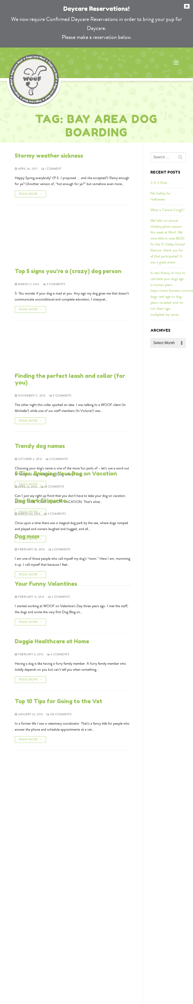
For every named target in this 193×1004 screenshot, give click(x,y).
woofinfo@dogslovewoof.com (97, 900)
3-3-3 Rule (158, 182)
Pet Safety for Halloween (160, 196)
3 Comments (54, 229)
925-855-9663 (96, 892)
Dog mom (27, 521)
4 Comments (58, 654)
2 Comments (59, 535)
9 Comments (60, 295)
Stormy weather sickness (49, 155)
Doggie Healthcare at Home (52, 641)
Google (39, 931)
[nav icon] (176, 63)
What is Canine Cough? (167, 210)
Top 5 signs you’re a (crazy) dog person (68, 215)
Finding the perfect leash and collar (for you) (70, 278)
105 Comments (58, 714)
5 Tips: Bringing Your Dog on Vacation (66, 402)
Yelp (55, 931)
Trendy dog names (40, 342)
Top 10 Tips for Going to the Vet (58, 701)
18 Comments (52, 415)
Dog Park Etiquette (40, 461)
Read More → (30, 194)
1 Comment (51, 169)
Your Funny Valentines (46, 581)
